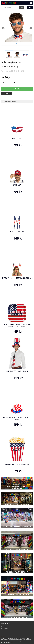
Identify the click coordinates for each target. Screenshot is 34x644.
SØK (21, 7)
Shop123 (12, 642)
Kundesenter (5, 628)
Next (30, 28)
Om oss (3, 626)
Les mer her (29, 641)
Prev (3, 28)
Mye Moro (3, 637)
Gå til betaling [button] (7, 93)
